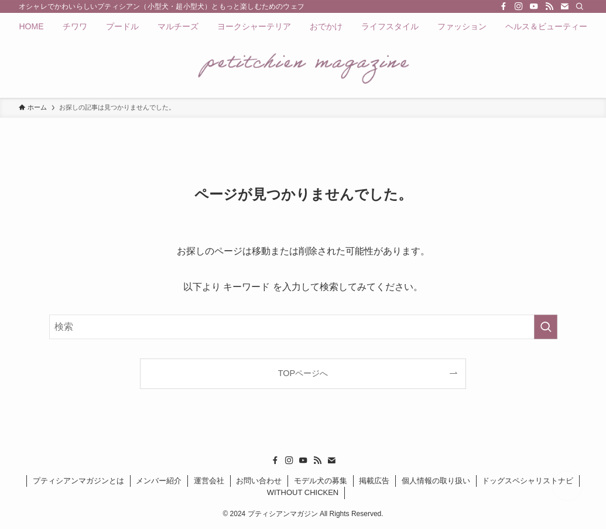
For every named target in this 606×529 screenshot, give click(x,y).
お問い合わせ (259, 480)
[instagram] (518, 6)
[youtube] (534, 6)
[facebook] (503, 6)
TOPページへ (303, 373)
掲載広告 (374, 480)
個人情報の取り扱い (436, 480)
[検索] (579, 6)
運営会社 (209, 480)
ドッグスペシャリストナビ (527, 480)
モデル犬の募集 (320, 480)
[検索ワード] (303, 327)
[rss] (549, 6)
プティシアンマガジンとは (78, 480)
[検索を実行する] (545, 327)
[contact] (564, 6)
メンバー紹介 (159, 480)
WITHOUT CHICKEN (303, 492)
